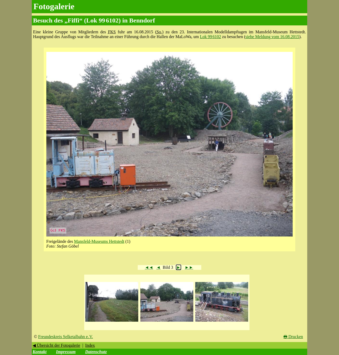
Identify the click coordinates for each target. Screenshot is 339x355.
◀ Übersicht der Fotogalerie (56, 345)
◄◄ (149, 267)
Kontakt (39, 351)
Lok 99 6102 (210, 36)
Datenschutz (96, 351)
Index (90, 345)
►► (189, 267)
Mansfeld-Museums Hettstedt (99, 241)
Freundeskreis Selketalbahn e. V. (65, 336)
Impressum (66, 351)
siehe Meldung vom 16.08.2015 (272, 36)
